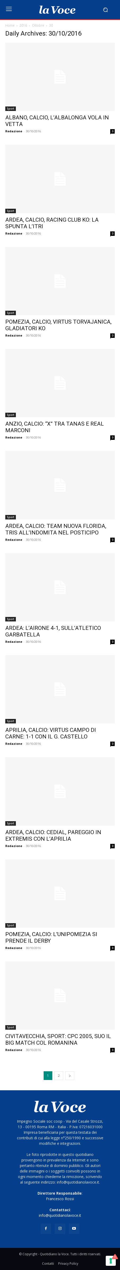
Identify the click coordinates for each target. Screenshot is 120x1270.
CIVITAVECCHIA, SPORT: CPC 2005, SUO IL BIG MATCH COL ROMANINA (58, 1039)
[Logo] (57, 9)
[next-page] (69, 1075)
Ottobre (38, 25)
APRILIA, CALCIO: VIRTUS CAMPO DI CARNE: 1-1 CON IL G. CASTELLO (50, 733)
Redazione (13, 131)
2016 (23, 25)
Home (10, 25)
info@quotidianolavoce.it (60, 1215)
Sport (10, 108)
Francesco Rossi (60, 1198)
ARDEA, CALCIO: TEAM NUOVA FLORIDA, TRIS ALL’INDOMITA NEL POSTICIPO (55, 529)
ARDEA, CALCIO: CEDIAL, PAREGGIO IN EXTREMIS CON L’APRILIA (53, 835)
